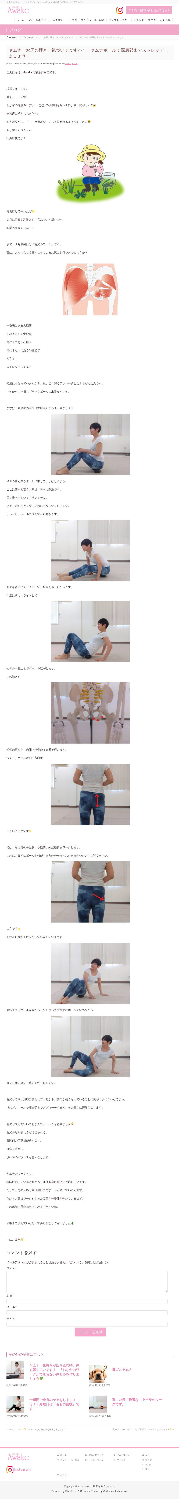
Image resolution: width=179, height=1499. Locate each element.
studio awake (85, 1486)
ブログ (68, 63)
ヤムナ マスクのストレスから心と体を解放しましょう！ (37, 1433)
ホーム (63, 1455)
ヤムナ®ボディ (96, 1455)
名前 (10, 1299)
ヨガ (147, 1455)
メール (11, 1311)
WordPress (71, 1491)
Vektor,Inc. (108, 1491)
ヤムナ (74, 63)
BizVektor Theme (89, 1491)
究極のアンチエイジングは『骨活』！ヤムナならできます (143, 1433)
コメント (12, 1267)
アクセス (121, 1460)
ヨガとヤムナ (122, 1373)
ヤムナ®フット (124, 1455)
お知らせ (64, 1475)
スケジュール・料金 (69, 1460)
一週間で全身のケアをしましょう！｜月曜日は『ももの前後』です (54, 1408)
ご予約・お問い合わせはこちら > (149, 10)
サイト (10, 1322)
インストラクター (97, 1460)
